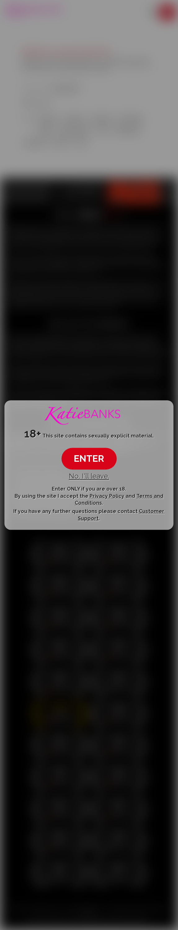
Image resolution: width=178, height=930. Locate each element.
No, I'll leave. (89, 476)
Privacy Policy (107, 496)
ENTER (89, 458)
